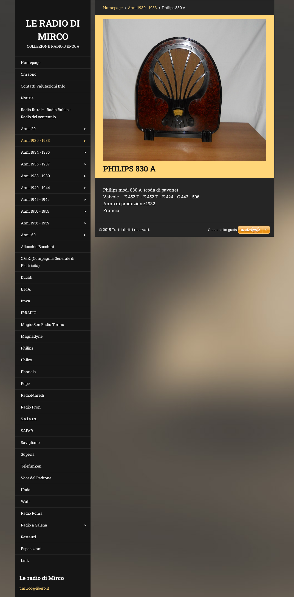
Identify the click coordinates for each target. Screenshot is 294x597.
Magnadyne (32, 336)
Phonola (28, 371)
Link (25, 560)
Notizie (27, 97)
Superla (28, 454)
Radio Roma (32, 513)
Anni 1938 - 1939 (35, 175)
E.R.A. (26, 289)
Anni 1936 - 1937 (35, 164)
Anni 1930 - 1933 (35, 140)
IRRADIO (28, 312)
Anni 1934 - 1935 (35, 152)
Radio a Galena (34, 525)
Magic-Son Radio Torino (42, 324)
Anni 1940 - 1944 (35, 187)
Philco (26, 359)
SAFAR (27, 430)
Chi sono (28, 74)
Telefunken (31, 466)
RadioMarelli (32, 395)
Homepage (30, 62)
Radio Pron (31, 407)
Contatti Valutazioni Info (43, 86)
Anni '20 (28, 128)
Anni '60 (28, 234)
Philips (27, 348)
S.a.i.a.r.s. (29, 418)
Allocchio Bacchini (37, 246)
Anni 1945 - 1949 (35, 199)
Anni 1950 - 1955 (35, 211)
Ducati (26, 277)
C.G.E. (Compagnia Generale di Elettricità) (47, 262)
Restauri (28, 536)
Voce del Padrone (36, 477)
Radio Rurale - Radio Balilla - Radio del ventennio (46, 113)
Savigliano (30, 442)
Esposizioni (31, 548)
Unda (25, 489)
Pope (25, 383)
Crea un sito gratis (222, 230)
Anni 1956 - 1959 (35, 223)
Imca (25, 300)
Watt (25, 501)
